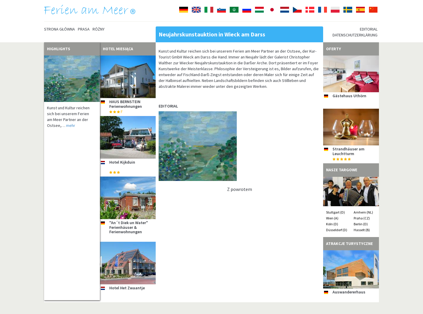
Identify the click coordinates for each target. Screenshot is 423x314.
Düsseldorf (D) (336, 230)
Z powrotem (239, 189)
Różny (99, 29)
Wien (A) (332, 218)
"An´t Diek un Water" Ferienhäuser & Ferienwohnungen (128, 227)
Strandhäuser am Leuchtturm (349, 151)
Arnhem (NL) (363, 212)
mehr (70, 125)
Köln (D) (332, 224)
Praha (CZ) (362, 218)
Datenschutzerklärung (355, 35)
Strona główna (59, 29)
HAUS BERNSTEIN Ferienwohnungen (125, 104)
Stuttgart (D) (335, 212)
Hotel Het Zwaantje (127, 288)
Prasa (84, 29)
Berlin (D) (361, 224)
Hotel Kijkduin (122, 162)
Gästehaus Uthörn (349, 95)
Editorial (368, 29)
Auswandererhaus (349, 292)
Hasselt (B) (362, 230)
